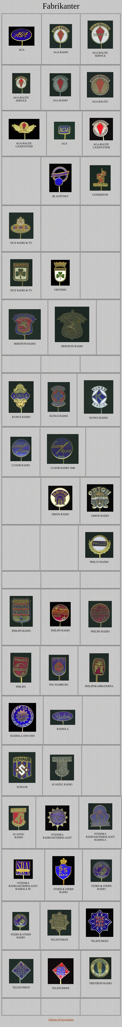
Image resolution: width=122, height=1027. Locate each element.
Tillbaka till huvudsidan (61, 1019)
